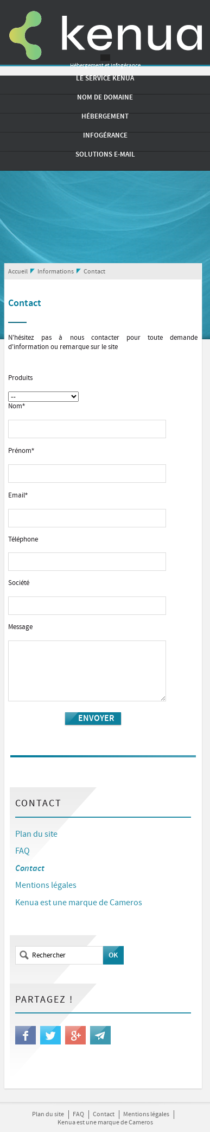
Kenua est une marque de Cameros (78, 903)
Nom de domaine (105, 97)
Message (20, 627)
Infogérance (105, 135)
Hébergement (105, 116)
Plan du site (36, 834)
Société (18, 583)
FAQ (22, 851)
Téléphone (23, 540)
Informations (55, 272)
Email (18, 495)
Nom (16, 406)
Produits (20, 378)
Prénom (21, 451)
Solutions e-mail (105, 154)
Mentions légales (46, 885)
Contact (94, 272)
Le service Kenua (105, 78)
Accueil (18, 272)
